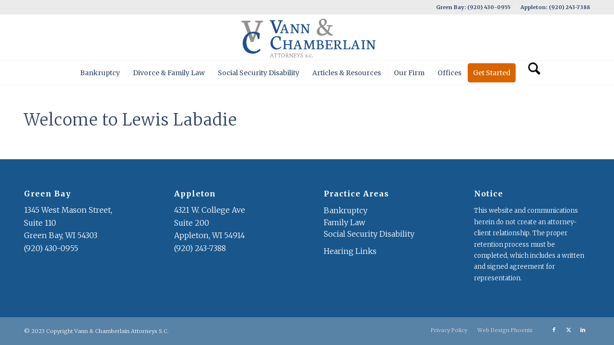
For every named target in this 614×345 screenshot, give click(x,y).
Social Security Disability (369, 234)
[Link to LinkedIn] (583, 329)
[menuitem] (473, 7)
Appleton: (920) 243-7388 (555, 7)
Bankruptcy (345, 210)
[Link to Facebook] (554, 329)
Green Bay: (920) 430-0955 (473, 7)
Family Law (344, 222)
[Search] (531, 73)
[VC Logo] (307, 37)
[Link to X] (568, 329)
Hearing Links (350, 251)
